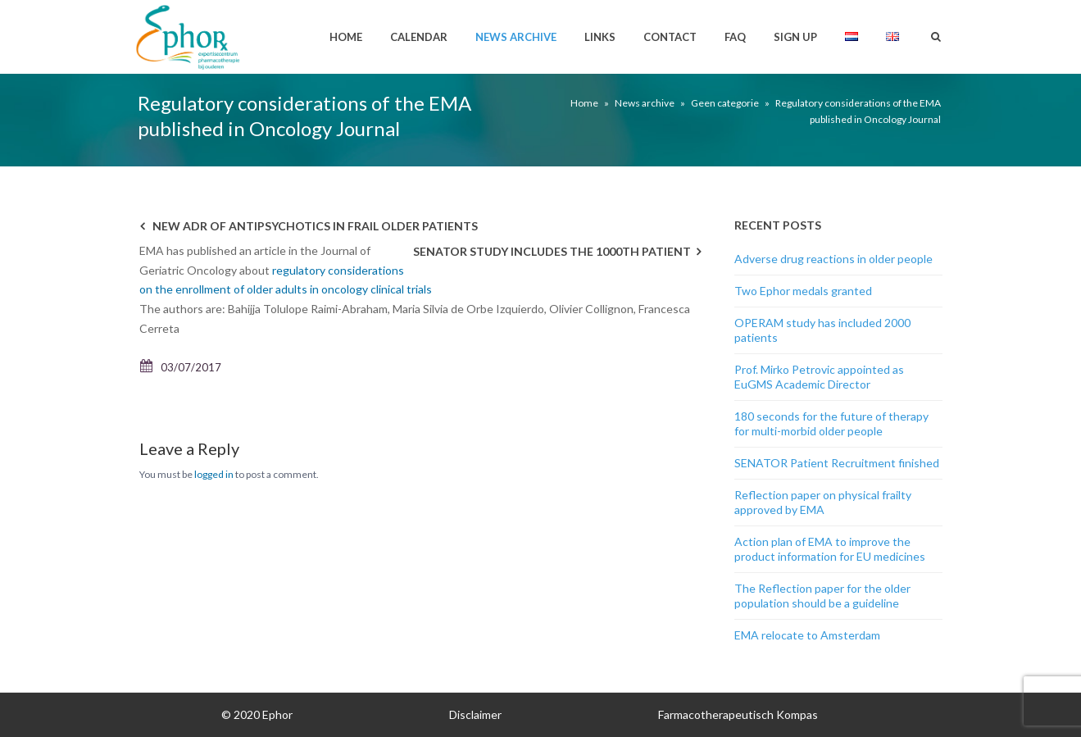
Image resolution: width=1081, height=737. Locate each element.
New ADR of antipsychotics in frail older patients (315, 226)
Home (345, 36)
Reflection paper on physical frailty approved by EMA (822, 502)
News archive (515, 36)
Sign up (795, 36)
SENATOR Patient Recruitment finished (836, 463)
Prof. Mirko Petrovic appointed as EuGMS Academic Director (819, 376)
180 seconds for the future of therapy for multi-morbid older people (831, 423)
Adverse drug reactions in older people (833, 259)
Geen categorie (725, 103)
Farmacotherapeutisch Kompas (738, 714)
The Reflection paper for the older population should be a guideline (822, 595)
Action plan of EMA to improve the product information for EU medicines (829, 549)
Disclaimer (475, 714)
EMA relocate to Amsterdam (807, 635)
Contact (670, 36)
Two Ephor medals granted (803, 291)
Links (599, 36)
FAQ (735, 36)
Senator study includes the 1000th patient (552, 251)
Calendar (418, 36)
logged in (214, 474)
